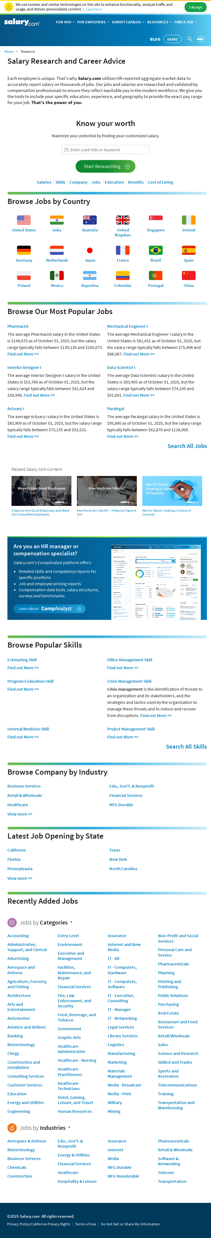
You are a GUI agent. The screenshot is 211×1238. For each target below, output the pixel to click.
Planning (166, 972)
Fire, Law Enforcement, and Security (74, 1001)
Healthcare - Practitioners (70, 1071)
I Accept (195, 7)
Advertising (18, 958)
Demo (172, 39)
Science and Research (178, 1053)
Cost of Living (160, 182)
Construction (19, 1176)
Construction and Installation (23, 1064)
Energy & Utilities (74, 1155)
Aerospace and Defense (21, 969)
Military (115, 1102)
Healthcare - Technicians (69, 1085)
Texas (114, 850)
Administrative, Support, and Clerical (27, 947)
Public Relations (173, 995)
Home (8, 51)
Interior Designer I (24, 367)
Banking (15, 1035)
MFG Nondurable (123, 1176)
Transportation (172, 1181)
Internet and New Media (124, 947)
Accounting (18, 935)
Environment (70, 944)
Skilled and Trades (175, 1062)
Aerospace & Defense (26, 1141)
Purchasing (168, 1004)
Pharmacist (18, 326)
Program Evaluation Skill (30, 681)
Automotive (18, 1018)
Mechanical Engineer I (127, 326)
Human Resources (75, 1111)
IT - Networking (122, 1018)
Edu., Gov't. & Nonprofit (131, 786)
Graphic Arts (69, 1037)
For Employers (93, 22)
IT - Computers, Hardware (122, 969)
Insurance (117, 935)
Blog (155, 39)
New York (118, 859)
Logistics (116, 1044)
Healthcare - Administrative (71, 1048)
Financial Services (126, 795)
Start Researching (107, 166)
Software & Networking (169, 1161)
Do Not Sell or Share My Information (130, 1224)
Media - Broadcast (124, 1085)
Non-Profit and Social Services (178, 938)
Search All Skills (186, 746)
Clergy (13, 1053)
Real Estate (168, 1013)
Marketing (117, 1062)
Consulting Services (25, 1076)
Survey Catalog (129, 22)
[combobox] (105, 149)
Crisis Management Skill (129, 681)
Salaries (44, 182)
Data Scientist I (121, 367)
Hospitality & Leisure (77, 1181)
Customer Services (24, 1085)
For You (66, 22)
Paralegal (115, 408)
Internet (115, 1149)
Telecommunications (177, 1085)
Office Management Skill (129, 659)
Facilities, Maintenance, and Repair (74, 972)
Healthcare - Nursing (77, 1060)
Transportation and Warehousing (176, 1105)
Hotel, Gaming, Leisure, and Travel (75, 1099)
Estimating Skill (22, 659)
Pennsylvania (19, 868)
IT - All (113, 958)
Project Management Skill (131, 729)
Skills (60, 182)
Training (165, 1093)
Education (114, 182)
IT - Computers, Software (122, 984)
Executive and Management (71, 955)
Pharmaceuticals (173, 964)
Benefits (136, 182)
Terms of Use (85, 1224)
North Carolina (123, 868)
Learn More (94, 9)
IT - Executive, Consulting (121, 998)
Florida (14, 859)
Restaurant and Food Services (178, 1024)
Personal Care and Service (175, 952)
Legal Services (121, 1027)
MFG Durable (121, 804)
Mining (114, 1111)
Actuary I (15, 408)
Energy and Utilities (25, 1102)
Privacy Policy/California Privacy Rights (38, 1224)
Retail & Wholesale (24, 795)
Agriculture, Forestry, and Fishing (27, 984)
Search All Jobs (187, 446)
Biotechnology (21, 1044)
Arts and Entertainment (21, 1006)
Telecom (166, 1172)
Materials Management (120, 1073)
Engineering (18, 1111)
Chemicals (16, 1167)
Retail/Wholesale (174, 1035)
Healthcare (17, 804)
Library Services (123, 1035)
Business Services (24, 786)
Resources (160, 22)
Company (78, 182)
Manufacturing (121, 1053)
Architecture (19, 995)
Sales (163, 1044)
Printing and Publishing (169, 984)
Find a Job (186, 22)
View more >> (19, 814)
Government (69, 1028)
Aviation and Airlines (26, 1027)
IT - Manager (119, 1009)
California (16, 850)
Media (113, 1158)
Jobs (96, 182)
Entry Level (68, 935)
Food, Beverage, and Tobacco (77, 1017)
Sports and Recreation (168, 1073)
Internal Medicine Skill (28, 729)
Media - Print (119, 1093)
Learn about (50, 608)
